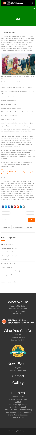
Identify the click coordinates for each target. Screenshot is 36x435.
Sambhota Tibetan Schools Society (18, 410)
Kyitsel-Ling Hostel (18, 407)
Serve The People (18, 311)
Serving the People (7, 263)
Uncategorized (5, 274)
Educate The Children (18, 309)
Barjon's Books (18, 397)
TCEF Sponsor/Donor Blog (9, 271)
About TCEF (18, 314)
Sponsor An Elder (18, 340)
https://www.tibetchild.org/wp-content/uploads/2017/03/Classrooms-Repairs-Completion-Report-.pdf (17, 172)
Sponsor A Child (18, 337)
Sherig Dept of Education (18, 415)
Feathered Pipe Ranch (18, 405)
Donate (18, 335)
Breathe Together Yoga (18, 399)
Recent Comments (18, 227)
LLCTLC (18, 402)
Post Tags (29, 227)
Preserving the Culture (8, 255)
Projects (4, 259)
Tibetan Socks (18, 417)
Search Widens (11, 412)
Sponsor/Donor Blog (18, 370)
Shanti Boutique (24, 412)
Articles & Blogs (6, 244)
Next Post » (30, 213)
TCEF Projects (5, 267)
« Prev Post (6, 213)
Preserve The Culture (18, 306)
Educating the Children (8, 248)
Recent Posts (6, 227)
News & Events (6, 252)
